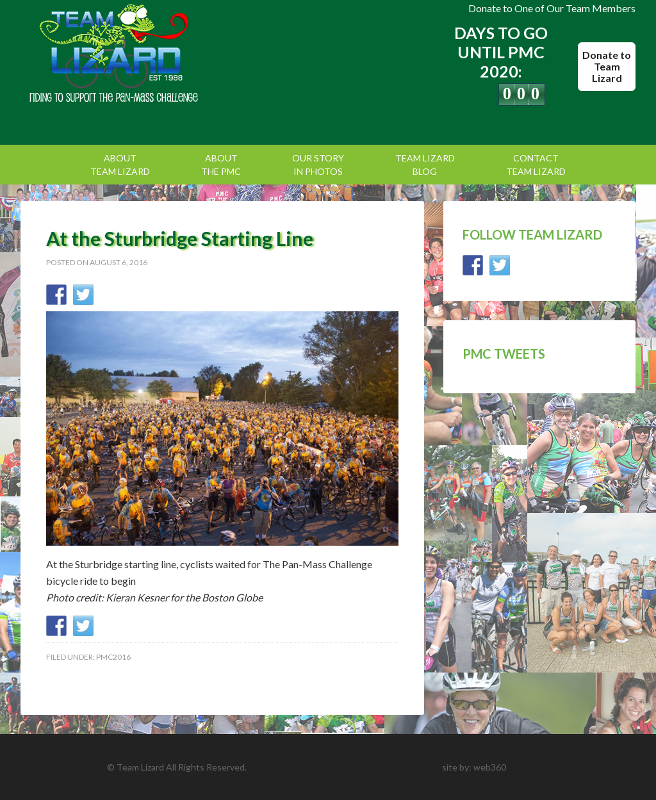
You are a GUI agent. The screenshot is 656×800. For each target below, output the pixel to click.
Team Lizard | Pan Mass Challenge (129, 54)
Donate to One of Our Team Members (552, 8)
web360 (489, 767)
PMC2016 (113, 657)
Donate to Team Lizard (606, 66)
